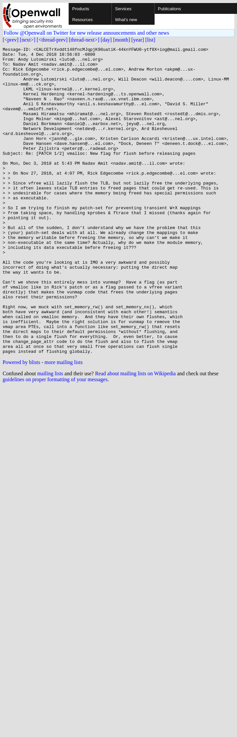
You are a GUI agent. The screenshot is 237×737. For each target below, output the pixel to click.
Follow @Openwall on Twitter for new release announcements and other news (86, 33)
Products (80, 8)
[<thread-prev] (52, 40)
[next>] (27, 40)
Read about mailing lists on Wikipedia (135, 435)
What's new (126, 19)
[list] (150, 40)
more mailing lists (63, 423)
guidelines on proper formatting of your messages (55, 441)
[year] (138, 40)
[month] (121, 40)
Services (123, 8)
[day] (106, 40)
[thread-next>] (84, 40)
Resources (82, 19)
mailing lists (50, 435)
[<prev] (10, 40)
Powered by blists (21, 423)
